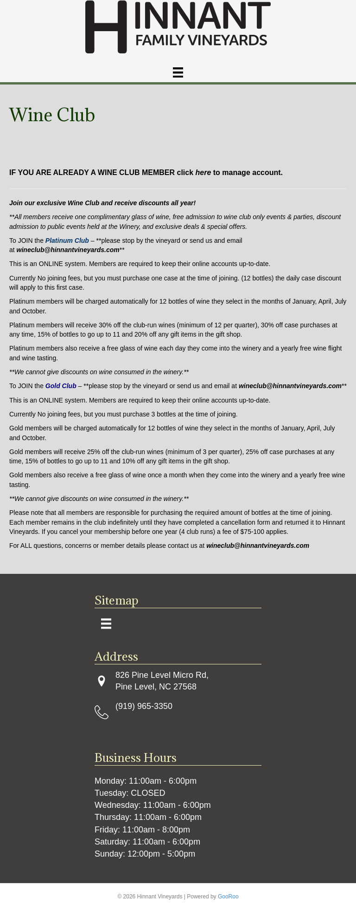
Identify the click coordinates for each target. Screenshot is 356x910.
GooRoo (228, 896)
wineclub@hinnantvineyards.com (257, 545)
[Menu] (178, 72)
